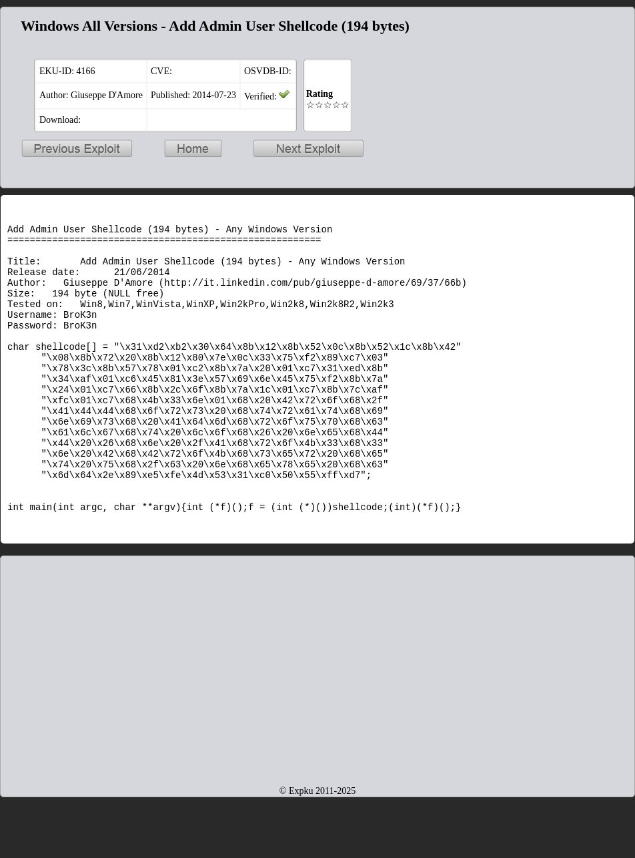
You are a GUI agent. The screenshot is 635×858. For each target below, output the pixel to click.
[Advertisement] (317, 714)
